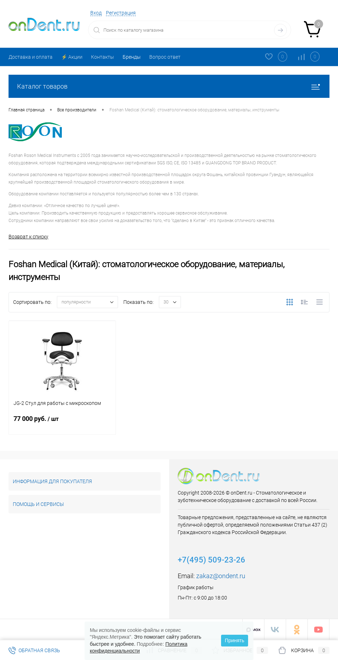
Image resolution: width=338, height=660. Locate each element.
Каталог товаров (169, 86)
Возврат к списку (28, 236)
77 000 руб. (62, 423)
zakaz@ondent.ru (220, 576)
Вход (96, 13)
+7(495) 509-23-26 (211, 559)
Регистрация (121, 13)
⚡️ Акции (71, 57)
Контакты (102, 57)
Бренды (132, 57)
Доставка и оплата (31, 57)
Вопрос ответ (165, 57)
